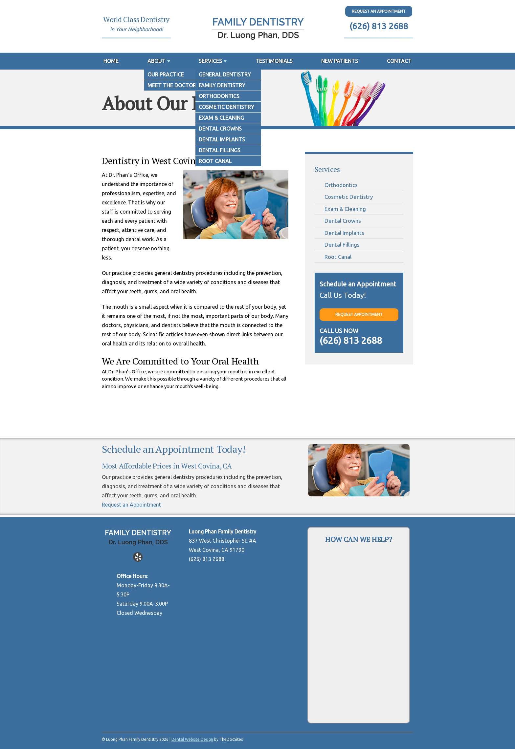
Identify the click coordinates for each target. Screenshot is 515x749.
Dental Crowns (343, 221)
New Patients (339, 61)
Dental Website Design (192, 739)
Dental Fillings (342, 244)
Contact (399, 61)
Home (111, 61)
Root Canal (338, 257)
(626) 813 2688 (378, 26)
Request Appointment (359, 314)
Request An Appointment (379, 11)
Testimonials (274, 61)
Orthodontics (341, 185)
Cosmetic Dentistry (349, 197)
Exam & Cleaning (345, 209)
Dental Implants (344, 233)
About (156, 61)
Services (210, 61)
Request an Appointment (131, 505)
